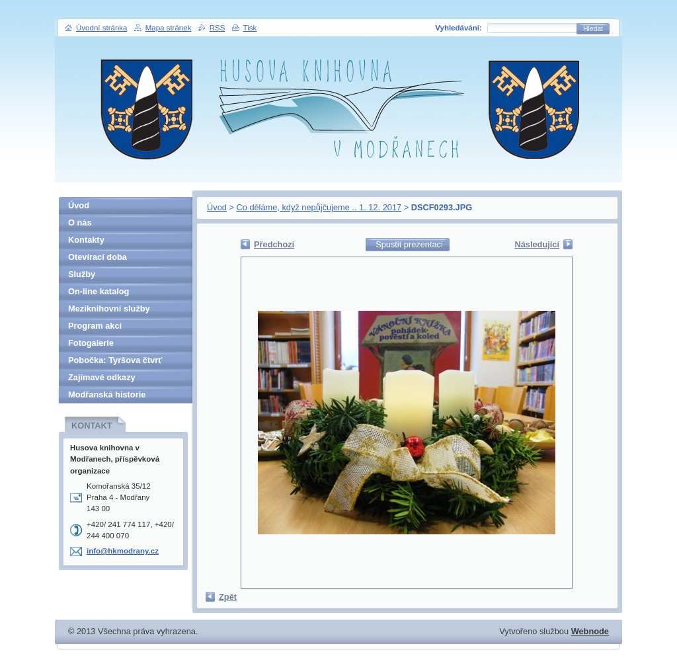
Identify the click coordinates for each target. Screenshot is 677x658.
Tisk (250, 28)
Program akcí (95, 326)
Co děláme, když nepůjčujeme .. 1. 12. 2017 (318, 207)
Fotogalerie (91, 343)
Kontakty (86, 240)
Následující (536, 244)
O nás (80, 222)
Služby (81, 274)
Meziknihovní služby (109, 308)
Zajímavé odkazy (102, 377)
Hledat (593, 28)
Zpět (228, 597)
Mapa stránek (168, 28)
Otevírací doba (97, 257)
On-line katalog (98, 291)
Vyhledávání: (458, 28)
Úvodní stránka (101, 28)
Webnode (590, 631)
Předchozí (274, 244)
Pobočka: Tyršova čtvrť (115, 360)
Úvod (217, 207)
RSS (217, 28)
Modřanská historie (106, 394)
